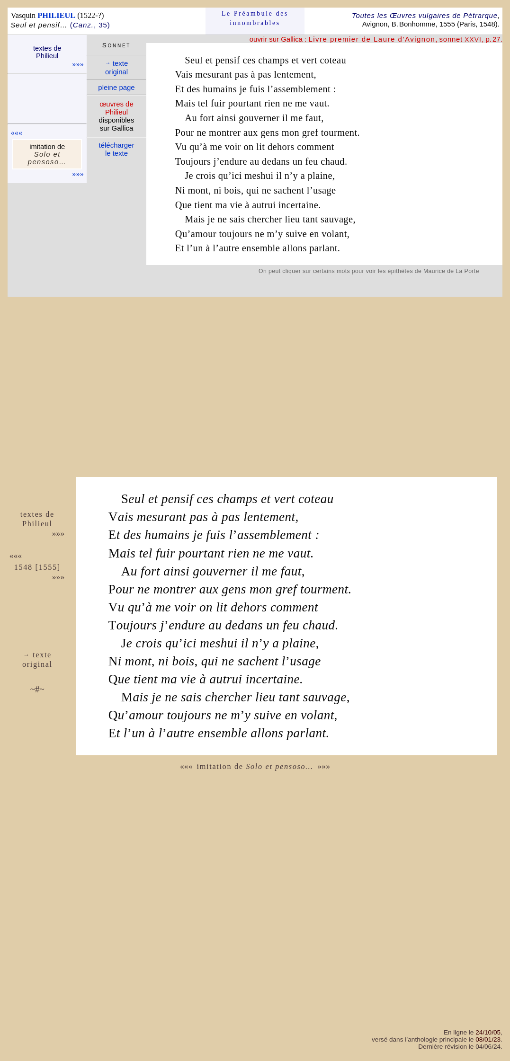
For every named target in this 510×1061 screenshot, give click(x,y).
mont (198, 190)
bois (232, 190)
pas (241, 74)
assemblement (302, 89)
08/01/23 (488, 1039)
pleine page (116, 87)
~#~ (37, 689)
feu (311, 161)
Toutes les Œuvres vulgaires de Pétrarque (425, 15)
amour (203, 234)
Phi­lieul (37, 523)
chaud (333, 161)
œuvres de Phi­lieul (116, 108)
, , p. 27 (404, 39)
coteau (333, 60)
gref (310, 132)
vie (236, 205)
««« (16, 132)
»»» (77, 64)
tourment (339, 132)
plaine (320, 175)
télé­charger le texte (116, 149)
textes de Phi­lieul (47, 52)
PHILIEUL (56, 15)
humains (220, 89)
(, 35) (90, 25)
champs (273, 60)
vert (309, 60)
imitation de (255, 766)
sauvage (337, 219)
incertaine (298, 205)
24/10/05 (488, 1032)
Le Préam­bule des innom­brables (255, 18)
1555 (48, 567)
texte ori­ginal (116, 67)
